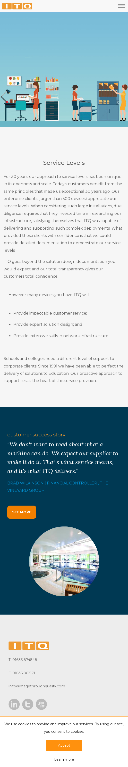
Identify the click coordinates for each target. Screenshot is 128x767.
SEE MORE (21, 512)
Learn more (64, 759)
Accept (64, 745)
